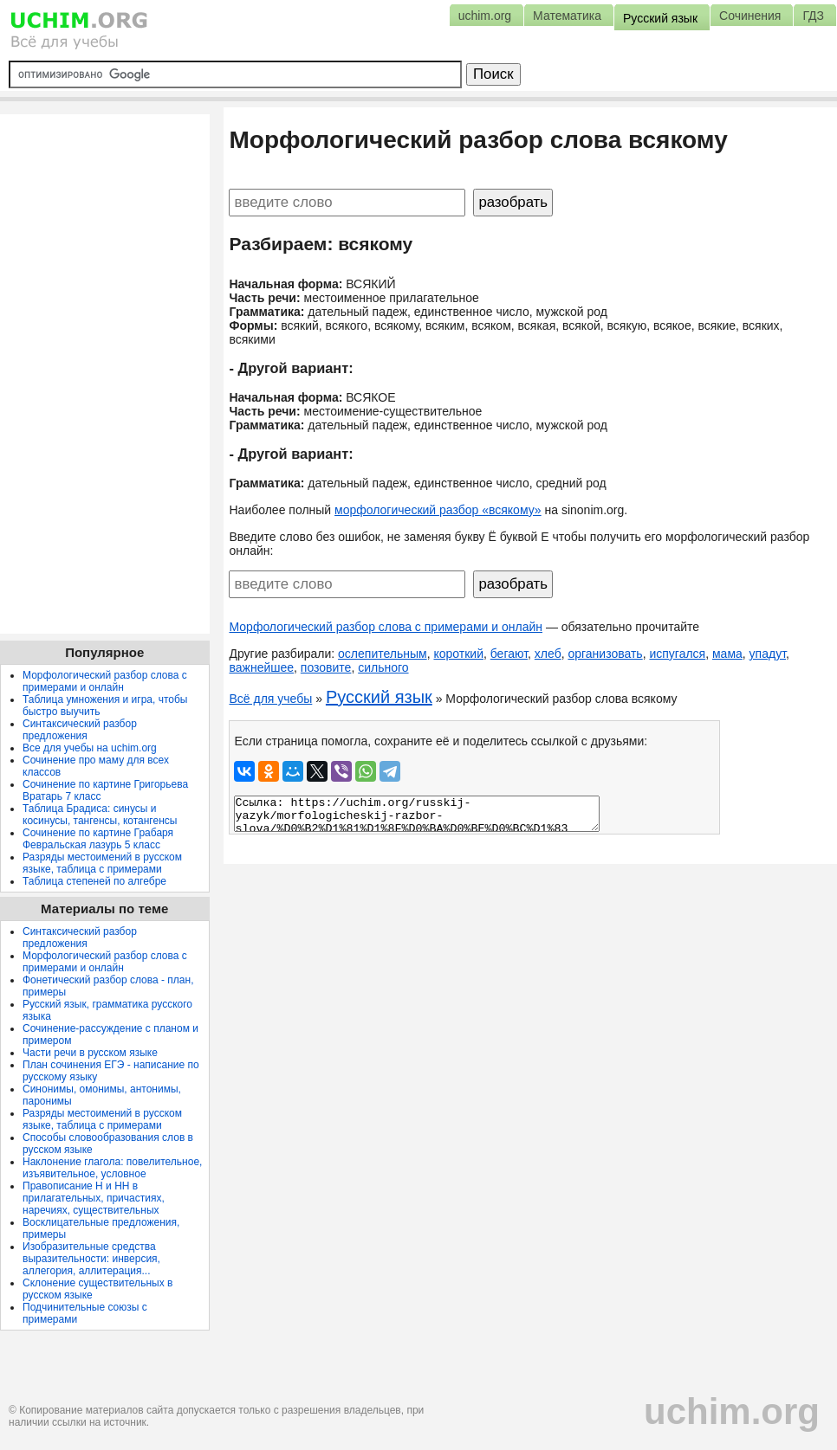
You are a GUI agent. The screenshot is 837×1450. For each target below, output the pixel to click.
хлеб (548, 654)
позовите (326, 667)
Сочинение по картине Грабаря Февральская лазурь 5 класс (98, 839)
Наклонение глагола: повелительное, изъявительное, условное (112, 1168)
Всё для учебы (270, 699)
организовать (605, 654)
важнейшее (261, 667)
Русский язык (379, 696)
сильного (383, 667)
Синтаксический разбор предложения (80, 730)
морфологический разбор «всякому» (438, 510)
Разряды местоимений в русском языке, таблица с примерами (102, 863)
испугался (677, 654)
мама (727, 654)
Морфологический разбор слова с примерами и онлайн (385, 627)
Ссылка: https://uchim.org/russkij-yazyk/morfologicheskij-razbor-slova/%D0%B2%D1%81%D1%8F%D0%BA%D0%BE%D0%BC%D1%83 (417, 814)
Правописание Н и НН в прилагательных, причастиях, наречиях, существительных (94, 1198)
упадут (767, 654)
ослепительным (382, 654)
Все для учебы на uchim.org (90, 748)
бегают (509, 654)
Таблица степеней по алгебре (94, 881)
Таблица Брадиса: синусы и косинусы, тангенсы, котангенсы (100, 814)
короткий (458, 654)
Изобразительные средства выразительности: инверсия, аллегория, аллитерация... (91, 1259)
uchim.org (732, 1411)
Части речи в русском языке (90, 1053)
